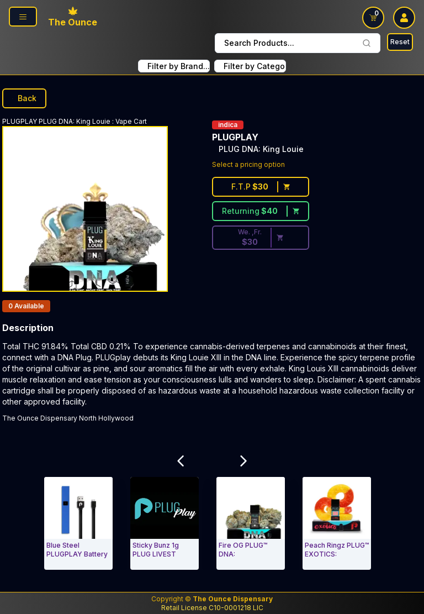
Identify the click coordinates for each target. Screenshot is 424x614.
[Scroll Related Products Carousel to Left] (181, 461)
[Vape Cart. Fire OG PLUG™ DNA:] (250, 523)
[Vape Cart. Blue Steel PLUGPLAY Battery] (78, 523)
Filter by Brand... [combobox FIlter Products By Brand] (178, 66)
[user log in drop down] (404, 18)
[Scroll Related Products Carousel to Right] (243, 461)
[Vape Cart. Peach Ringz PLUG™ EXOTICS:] (337, 523)
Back (24, 98)
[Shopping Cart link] (373, 18)
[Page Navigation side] (23, 17)
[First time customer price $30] (260, 187)
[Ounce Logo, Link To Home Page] (72, 18)
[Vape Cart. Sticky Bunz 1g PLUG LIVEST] (164, 523)
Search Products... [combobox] (297, 43)
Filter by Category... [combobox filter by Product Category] (255, 66)
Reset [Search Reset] (400, 42)
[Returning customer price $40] (260, 211)
